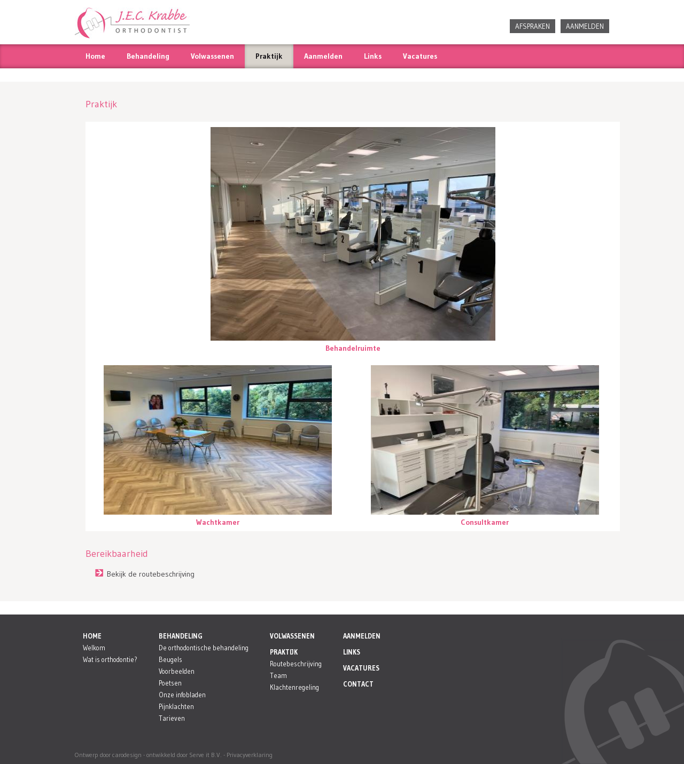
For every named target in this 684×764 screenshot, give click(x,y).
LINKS (351, 652)
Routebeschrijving (296, 664)
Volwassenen (212, 56)
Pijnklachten (176, 707)
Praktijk (269, 56)
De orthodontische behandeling (203, 648)
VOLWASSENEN (292, 636)
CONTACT (358, 684)
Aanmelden (323, 56)
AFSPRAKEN (532, 26)
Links (373, 56)
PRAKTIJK (284, 652)
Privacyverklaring (250, 755)
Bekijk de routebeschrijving (151, 574)
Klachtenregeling (294, 687)
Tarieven (172, 718)
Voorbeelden (177, 671)
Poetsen (170, 683)
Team (278, 676)
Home (95, 56)
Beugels (170, 660)
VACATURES (361, 668)
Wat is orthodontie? (110, 660)
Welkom (94, 648)
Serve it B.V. (205, 755)
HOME (92, 636)
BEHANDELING (181, 636)
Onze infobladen (182, 695)
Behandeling (148, 56)
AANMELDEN (585, 26)
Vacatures (420, 56)
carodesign (127, 755)
